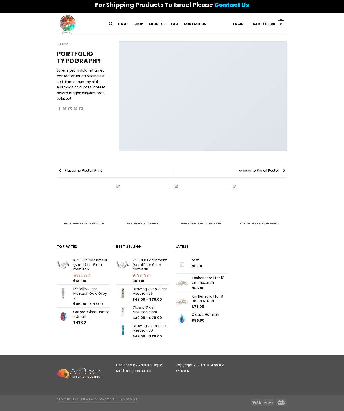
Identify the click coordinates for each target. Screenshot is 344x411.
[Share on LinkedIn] (81, 109)
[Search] (110, 24)
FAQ (174, 24)
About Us (157, 24)
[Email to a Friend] (70, 109)
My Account (127, 399)
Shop (138, 24)
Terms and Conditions (98, 399)
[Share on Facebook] (59, 109)
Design (62, 44)
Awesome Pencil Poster (262, 170)
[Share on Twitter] (65, 109)
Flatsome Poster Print (80, 170)
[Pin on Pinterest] (75, 109)
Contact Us (195, 24)
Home (123, 24)
